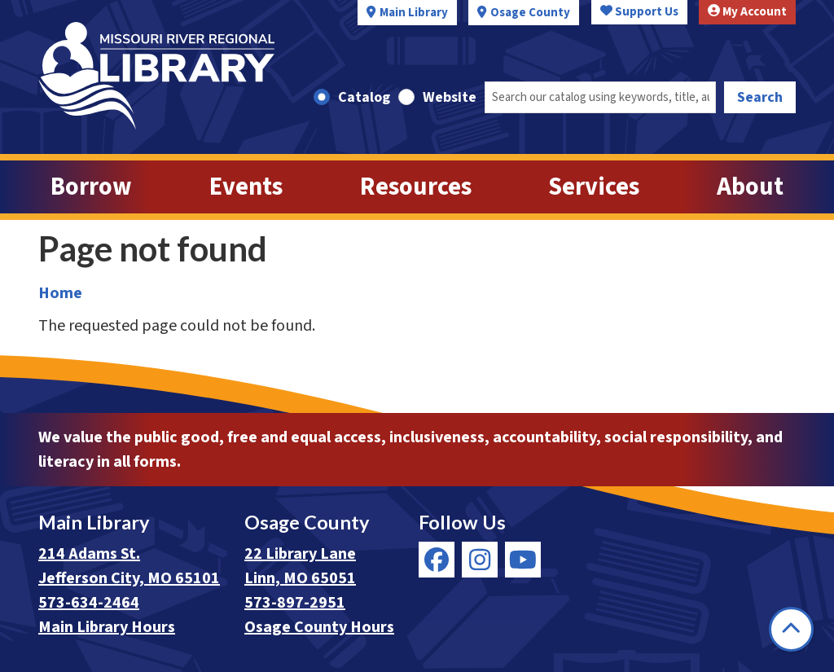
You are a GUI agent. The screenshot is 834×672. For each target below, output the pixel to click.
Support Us (639, 11)
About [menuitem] (750, 186)
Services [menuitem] (593, 186)
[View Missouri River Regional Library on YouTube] (523, 560)
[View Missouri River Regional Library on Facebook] (436, 560)
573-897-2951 (294, 602)
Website (449, 97)
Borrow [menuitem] (91, 186)
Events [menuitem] (246, 186)
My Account (747, 11)
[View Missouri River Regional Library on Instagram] (480, 560)
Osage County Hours (319, 627)
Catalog (364, 97)
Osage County (530, 12)
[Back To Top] (791, 629)
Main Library (414, 12)
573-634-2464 (88, 602)
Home (60, 293)
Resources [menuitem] (416, 186)
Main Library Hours (106, 627)
